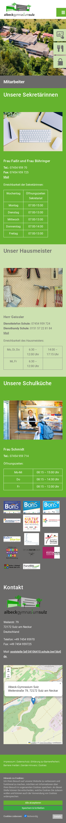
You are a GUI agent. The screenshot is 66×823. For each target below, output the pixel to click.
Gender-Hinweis (29, 765)
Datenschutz (23, 761)
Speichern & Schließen (33, 808)
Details (57, 816)
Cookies (42, 765)
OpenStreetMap (45, 743)
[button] (33, 701)
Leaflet (32, 743)
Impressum (9, 761)
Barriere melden (11, 765)
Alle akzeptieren (33, 802)
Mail (6, 177)
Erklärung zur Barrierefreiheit (45, 761)
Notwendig (31, 816)
